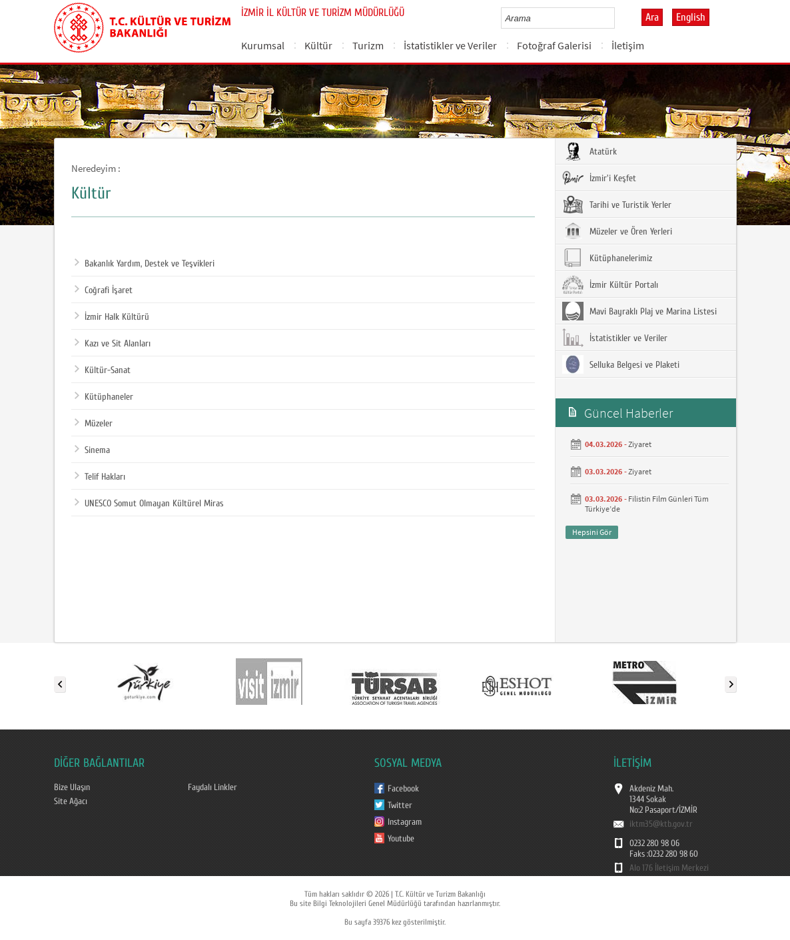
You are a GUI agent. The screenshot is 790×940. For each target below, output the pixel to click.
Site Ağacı (70, 801)
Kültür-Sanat (103, 370)
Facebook (403, 788)
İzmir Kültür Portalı (610, 284)
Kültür (318, 45)
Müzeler (94, 423)
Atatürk (589, 151)
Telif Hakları (100, 477)
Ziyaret (639, 444)
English (690, 17)
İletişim (627, 45)
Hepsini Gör (591, 532)
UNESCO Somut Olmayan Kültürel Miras (149, 503)
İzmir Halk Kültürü (112, 317)
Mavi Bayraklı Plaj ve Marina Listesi (639, 311)
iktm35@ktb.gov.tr (661, 824)
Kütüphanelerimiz (607, 257)
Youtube (401, 838)
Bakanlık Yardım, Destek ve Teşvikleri (144, 263)
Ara (652, 17)
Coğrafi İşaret (104, 290)
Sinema (92, 450)
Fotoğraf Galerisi (554, 45)
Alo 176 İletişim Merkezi (669, 868)
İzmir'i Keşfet (599, 178)
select (618, 18)
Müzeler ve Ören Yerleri (617, 231)
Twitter (400, 805)
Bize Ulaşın (72, 787)
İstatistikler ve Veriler (450, 45)
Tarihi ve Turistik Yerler (616, 204)
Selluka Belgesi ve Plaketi (620, 364)
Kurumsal (262, 45)
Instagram (405, 822)
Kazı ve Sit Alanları (113, 343)
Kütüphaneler (104, 397)
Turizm (368, 45)
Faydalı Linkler (212, 787)
